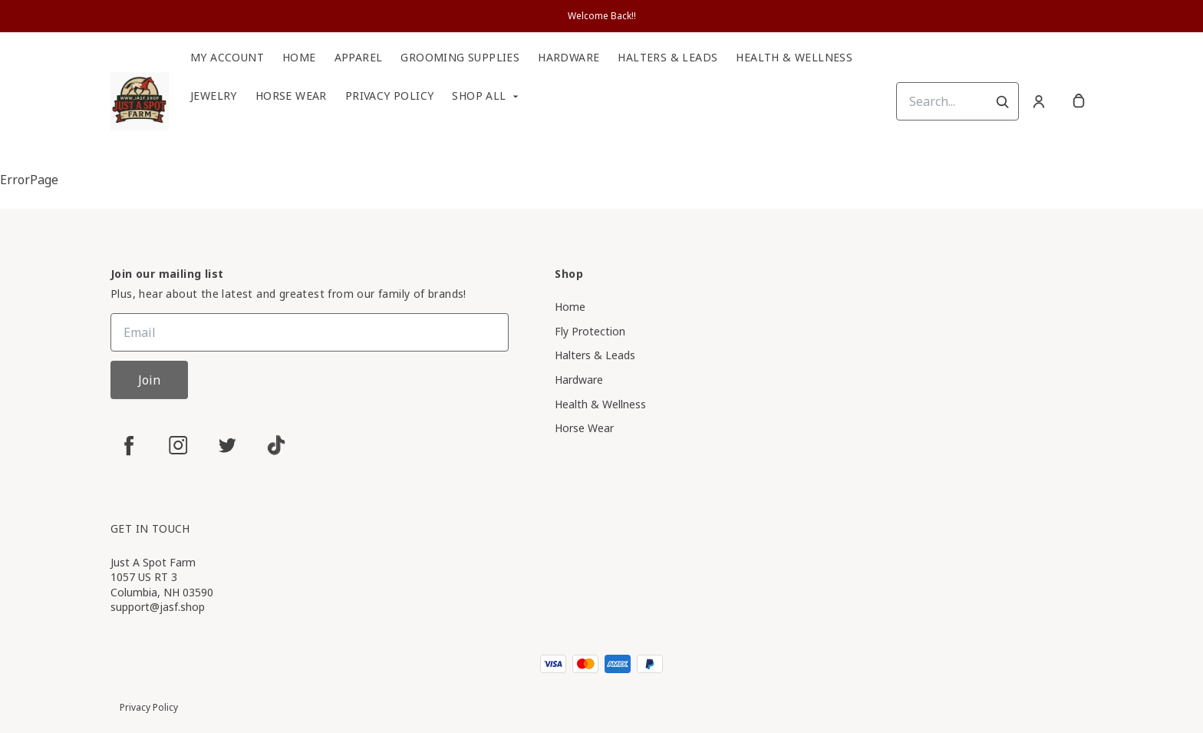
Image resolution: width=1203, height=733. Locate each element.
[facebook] (128, 445)
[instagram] (178, 445)
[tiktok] (276, 445)
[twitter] (227, 445)
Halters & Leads (667, 57)
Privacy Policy (389, 96)
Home (299, 57)
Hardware (568, 57)
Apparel (359, 57)
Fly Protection (590, 331)
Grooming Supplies (459, 57)
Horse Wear (291, 96)
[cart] (1079, 101)
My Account (227, 57)
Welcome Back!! (602, 15)
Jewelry (213, 96)
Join (149, 379)
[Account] (1039, 101)
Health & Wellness (794, 57)
